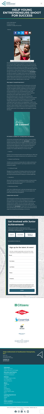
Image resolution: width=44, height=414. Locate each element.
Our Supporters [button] (8, 379)
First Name (11, 261)
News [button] (5, 392)
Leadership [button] (6, 384)
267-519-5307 (6, 360)
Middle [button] (5, 397)
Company (11, 278)
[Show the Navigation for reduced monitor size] (41, 3)
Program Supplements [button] (9, 373)
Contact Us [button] (6, 359)
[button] (16, 411)
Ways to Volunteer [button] (8, 368)
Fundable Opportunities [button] (10, 378)
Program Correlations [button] (9, 374)
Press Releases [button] (7, 390)
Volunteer (20, 234)
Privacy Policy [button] (20, 407)
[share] (15, 33)
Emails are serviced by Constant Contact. (26, 287)
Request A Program (30, 235)
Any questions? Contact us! (14, 241)
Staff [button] (5, 385)
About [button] (5, 382)
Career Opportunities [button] (9, 391)
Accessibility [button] (26, 407)
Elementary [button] (7, 396)
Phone (10, 272)
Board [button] (5, 387)
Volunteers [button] (7, 367)
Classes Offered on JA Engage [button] (11, 370)
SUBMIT (22, 290)
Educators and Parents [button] (10, 372)
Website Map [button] (32, 407)
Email (10, 255)
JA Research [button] (7, 388)
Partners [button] (6, 376)
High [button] (5, 399)
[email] (30, 33)
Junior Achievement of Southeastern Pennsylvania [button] (16, 402)
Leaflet (31, 297)
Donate (12, 234)
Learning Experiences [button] (10, 394)
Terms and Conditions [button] (11, 407)
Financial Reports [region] (8, 381)
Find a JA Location (8, 403)
